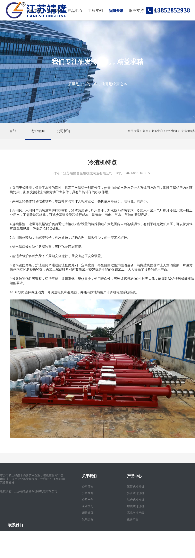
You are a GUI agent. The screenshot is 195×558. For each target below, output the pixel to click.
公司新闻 (63, 131)
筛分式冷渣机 (135, 499)
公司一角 (87, 499)
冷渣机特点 (188, 131)
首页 (146, 131)
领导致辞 (87, 512)
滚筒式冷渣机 (135, 486)
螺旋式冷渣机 (135, 506)
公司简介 (87, 486)
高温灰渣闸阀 (135, 512)
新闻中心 (157, 131)
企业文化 (87, 506)
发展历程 (87, 519)
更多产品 (132, 519)
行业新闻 (38, 131)
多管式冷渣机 (135, 493)
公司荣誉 (87, 493)
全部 (12, 131)
